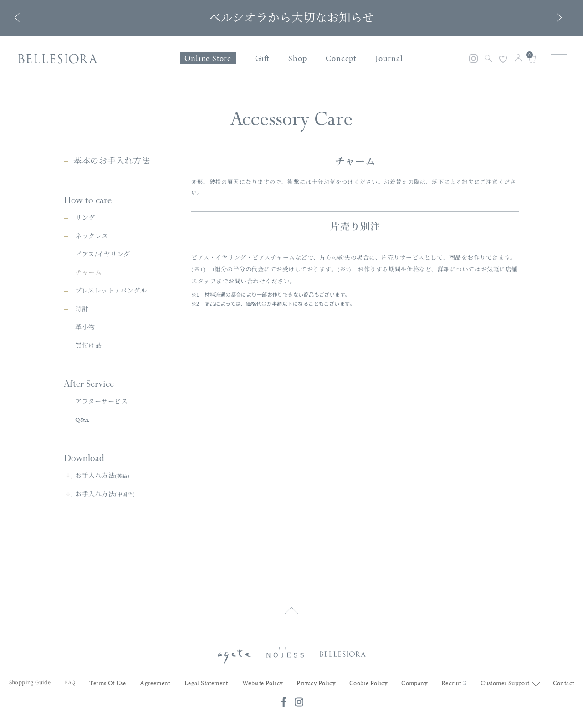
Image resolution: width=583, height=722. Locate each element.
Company (414, 674)
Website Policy (262, 674)
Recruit (453, 674)
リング (85, 255)
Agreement (155, 674)
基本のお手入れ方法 (111, 197)
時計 (81, 346)
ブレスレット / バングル (111, 327)
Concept (341, 58)
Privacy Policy (316, 674)
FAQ (70, 673)
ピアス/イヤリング (102, 291)
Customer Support (505, 674)
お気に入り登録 (503, 59)
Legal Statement (206, 674)
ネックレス (91, 273)
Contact (563, 674)
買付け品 (88, 382)
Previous (19, 17)
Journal (389, 58)
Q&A (82, 456)
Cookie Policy (368, 674)
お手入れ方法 (102, 512)
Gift (262, 58)
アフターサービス (101, 438)
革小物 (85, 364)
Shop (297, 58)
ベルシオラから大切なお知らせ (291, 18)
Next (557, 17)
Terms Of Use (107, 674)
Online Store (207, 58)
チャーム (88, 309)
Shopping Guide (30, 673)
